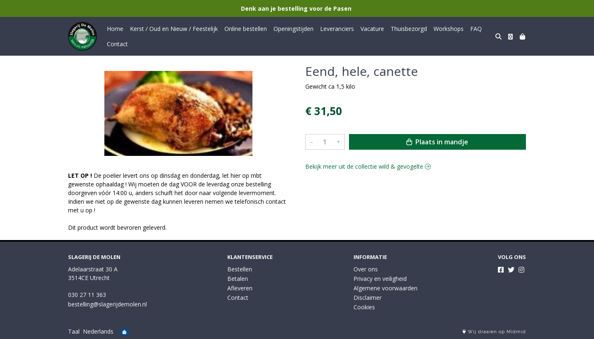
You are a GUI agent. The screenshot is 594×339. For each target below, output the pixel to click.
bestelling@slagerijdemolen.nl (107, 304)
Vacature (372, 29)
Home (115, 29)
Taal (74, 331)
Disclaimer (368, 297)
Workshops (449, 29)
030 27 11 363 (87, 295)
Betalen (237, 278)
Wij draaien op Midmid (494, 331)
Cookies (364, 307)
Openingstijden (293, 29)
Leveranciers (337, 29)
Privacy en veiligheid (380, 278)
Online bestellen (245, 29)
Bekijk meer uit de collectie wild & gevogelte (368, 166)
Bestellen (239, 269)
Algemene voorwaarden (385, 288)
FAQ (476, 29)
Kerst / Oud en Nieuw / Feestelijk (174, 29)
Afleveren (239, 288)
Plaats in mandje (437, 141)
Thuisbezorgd (409, 29)
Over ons (366, 269)
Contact (117, 44)
